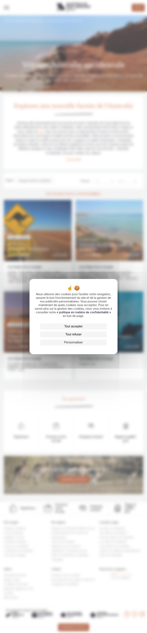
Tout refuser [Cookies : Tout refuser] (73, 334)
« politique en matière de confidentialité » (84, 312)
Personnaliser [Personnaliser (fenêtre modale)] (73, 342)
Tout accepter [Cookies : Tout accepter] (73, 326)
